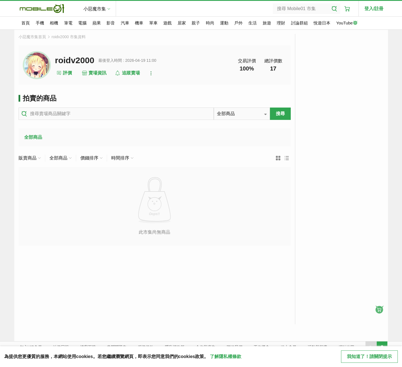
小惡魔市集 (94, 8)
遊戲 (167, 22)
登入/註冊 (373, 8)
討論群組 (299, 22)
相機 (54, 22)
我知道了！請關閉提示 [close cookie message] (369, 356)
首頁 (25, 22)
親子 (196, 22)
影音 (110, 22)
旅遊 (267, 22)
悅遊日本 (322, 22)
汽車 (125, 22)
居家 (182, 22)
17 (273, 68)
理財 (281, 22)
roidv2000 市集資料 (69, 37)
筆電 (68, 22)
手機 (40, 22)
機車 (139, 22)
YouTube (347, 23)
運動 (224, 22)
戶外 (238, 22)
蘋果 (96, 22)
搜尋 (280, 113)
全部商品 (33, 137)
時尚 (210, 22)
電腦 (82, 22)
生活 (252, 22)
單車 (153, 22)
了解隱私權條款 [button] (225, 356)
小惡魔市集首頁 (32, 37)
